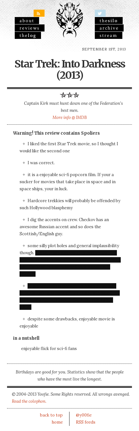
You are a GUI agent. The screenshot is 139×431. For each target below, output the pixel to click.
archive (109, 28)
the (28, 35)
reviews (30, 28)
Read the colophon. (29, 401)
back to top (51, 415)
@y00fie (84, 415)
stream (109, 35)
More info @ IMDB (70, 117)
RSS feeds (85, 422)
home (57, 422)
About (27, 20)
